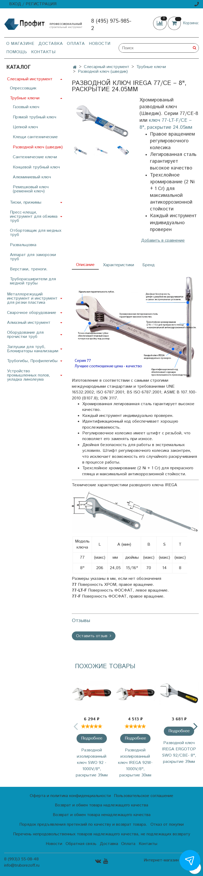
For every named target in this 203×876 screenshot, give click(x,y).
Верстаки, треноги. (29, 269)
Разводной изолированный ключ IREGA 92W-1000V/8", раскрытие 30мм (135, 762)
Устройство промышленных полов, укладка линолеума (28, 375)
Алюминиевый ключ (32, 177)
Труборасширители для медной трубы (33, 281)
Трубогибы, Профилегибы (32, 361)
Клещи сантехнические (35, 137)
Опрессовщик (23, 88)
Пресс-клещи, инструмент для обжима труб (33, 216)
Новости (100, 44)
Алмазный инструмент (28, 323)
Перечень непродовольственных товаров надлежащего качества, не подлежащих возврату (101, 834)
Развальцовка (23, 245)
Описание (85, 265)
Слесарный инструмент (106, 67)
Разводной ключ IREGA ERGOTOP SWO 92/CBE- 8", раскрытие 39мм (179, 752)
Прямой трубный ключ (34, 117)
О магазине (20, 44)
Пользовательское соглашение (143, 796)
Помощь (16, 52)
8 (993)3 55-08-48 (21, 859)
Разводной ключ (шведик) (103, 72)
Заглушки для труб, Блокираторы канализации (32, 349)
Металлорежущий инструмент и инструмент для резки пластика (32, 298)
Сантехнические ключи (35, 157)
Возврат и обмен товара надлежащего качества (101, 805)
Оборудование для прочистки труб (25, 335)
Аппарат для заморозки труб (33, 257)
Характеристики (118, 265)
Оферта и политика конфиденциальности (70, 796)
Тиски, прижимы (25, 202)
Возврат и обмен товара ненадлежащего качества (101, 815)
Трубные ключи (151, 67)
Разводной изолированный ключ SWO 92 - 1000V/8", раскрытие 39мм (92, 762)
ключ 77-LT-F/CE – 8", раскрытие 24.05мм (166, 124)
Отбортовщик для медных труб (35, 233)
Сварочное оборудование (31, 313)
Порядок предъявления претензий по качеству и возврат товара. (83, 825)
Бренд (148, 265)
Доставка (50, 44)
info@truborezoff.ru (21, 865)
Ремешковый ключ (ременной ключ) (31, 189)
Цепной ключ (25, 127)
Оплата (76, 44)
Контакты (43, 52)
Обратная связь (81, 844)
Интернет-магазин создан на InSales (171, 862)
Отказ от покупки (167, 825)
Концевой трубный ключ (36, 167)
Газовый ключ (26, 107)
